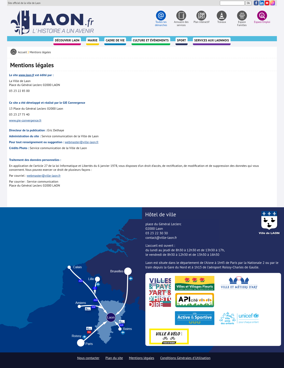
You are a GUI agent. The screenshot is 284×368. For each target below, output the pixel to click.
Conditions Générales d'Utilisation (185, 358)
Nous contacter (88, 358)
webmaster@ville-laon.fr (81, 142)
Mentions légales (40, 52)
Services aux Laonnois (211, 40)
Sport (181, 40)
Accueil (22, 52)
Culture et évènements (151, 40)
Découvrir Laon (67, 40)
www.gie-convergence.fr (25, 120)
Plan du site (114, 358)
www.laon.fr (26, 75)
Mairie (93, 40)
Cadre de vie (115, 40)
